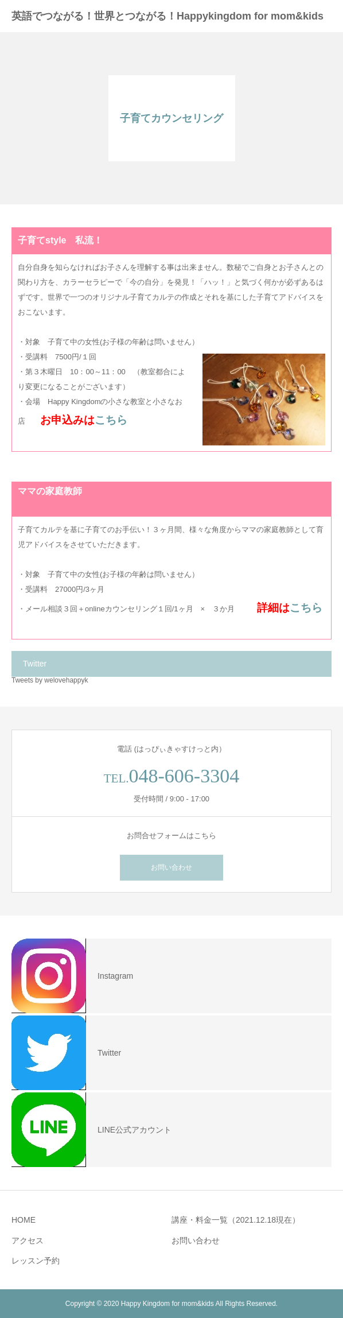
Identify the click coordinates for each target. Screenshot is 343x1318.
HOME (23, 1219)
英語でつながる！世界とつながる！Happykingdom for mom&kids (167, 16)
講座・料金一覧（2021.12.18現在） (235, 1219)
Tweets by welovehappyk (49, 680)
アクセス (27, 1240)
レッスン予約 (35, 1260)
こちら (111, 420)
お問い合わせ (171, 867)
